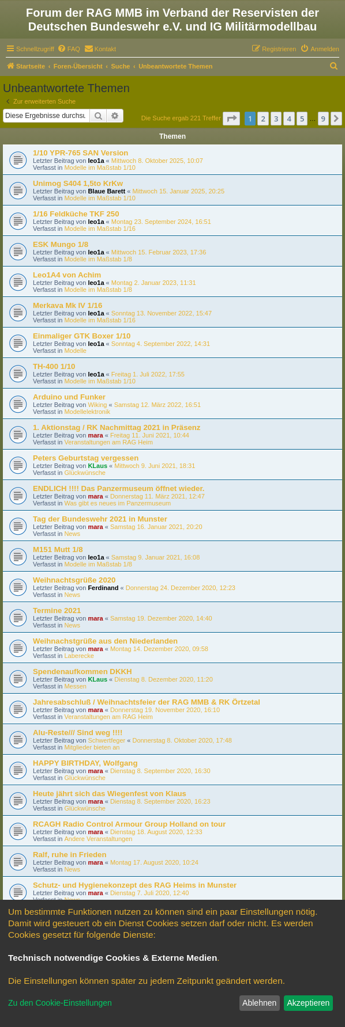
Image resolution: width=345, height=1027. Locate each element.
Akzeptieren (308, 1002)
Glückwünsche (85, 472)
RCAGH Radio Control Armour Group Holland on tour (129, 824)
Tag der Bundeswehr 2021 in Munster (100, 519)
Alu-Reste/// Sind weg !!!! (77, 732)
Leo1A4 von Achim (67, 275)
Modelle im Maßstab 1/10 (100, 167)
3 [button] (276, 118)
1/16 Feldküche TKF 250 (76, 214)
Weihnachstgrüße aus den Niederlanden (105, 641)
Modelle (75, 350)
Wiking (97, 404)
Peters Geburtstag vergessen (85, 458)
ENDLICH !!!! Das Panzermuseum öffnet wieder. (119, 488)
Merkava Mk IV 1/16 (67, 305)
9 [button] (323, 118)
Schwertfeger (106, 740)
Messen (75, 686)
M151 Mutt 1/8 (57, 549)
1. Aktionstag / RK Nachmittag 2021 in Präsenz (116, 427)
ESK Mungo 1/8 (60, 244)
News (72, 533)
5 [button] (302, 118)
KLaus (97, 465)
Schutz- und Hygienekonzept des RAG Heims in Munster (135, 885)
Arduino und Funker (69, 397)
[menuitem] (68, 49)
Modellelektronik (87, 411)
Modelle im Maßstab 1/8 (98, 259)
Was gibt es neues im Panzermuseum (117, 503)
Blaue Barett (106, 191)
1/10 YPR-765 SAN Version (80, 153)
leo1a (96, 160)
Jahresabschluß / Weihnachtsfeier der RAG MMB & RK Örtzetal (146, 702)
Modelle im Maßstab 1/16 (100, 228)
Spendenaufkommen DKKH (82, 671)
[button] (231, 118)
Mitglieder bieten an (91, 747)
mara (95, 435)
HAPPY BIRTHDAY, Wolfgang (85, 763)
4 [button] (289, 118)
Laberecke (78, 655)
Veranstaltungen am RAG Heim (108, 442)
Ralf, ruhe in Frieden (70, 854)
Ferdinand (103, 587)
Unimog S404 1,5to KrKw (78, 183)
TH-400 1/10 (54, 366)
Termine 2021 (57, 610)
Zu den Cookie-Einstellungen (60, 1002)
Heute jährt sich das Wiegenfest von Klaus (109, 793)
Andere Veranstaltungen (98, 838)
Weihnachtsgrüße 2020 (74, 580)
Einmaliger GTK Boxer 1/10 (81, 336)
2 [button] (263, 118)
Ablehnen (259, 1002)
